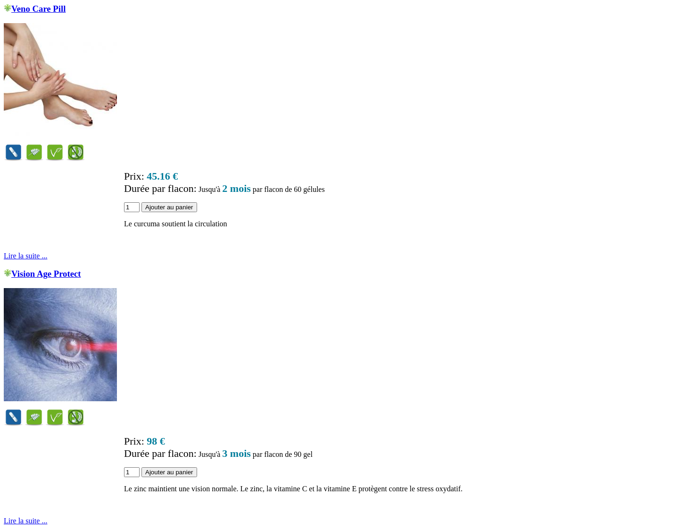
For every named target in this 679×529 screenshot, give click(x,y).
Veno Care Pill (38, 9)
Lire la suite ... (25, 256)
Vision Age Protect (46, 274)
